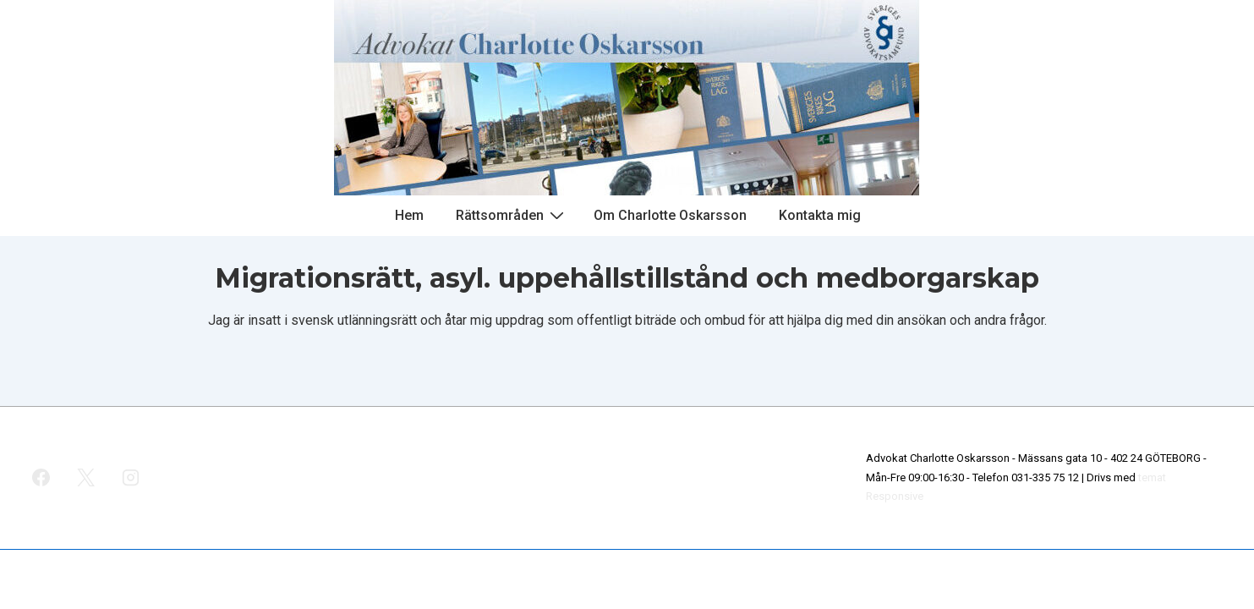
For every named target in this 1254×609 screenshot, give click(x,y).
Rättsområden (512, 215)
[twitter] (86, 478)
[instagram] (131, 478)
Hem (409, 215)
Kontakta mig (820, 215)
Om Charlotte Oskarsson (670, 215)
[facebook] (41, 478)
